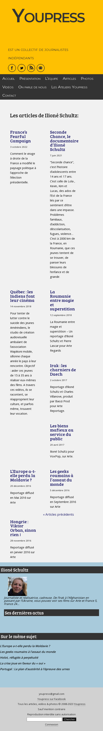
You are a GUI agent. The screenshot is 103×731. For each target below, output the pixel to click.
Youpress (48, 15)
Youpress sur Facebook (51, 699)
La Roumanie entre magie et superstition (62, 300)
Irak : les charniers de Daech (63, 370)
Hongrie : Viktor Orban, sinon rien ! (23, 528)
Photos (87, 78)
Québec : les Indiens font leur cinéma (22, 296)
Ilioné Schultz (14, 570)
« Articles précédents (58, 514)
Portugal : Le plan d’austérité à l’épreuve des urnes (35, 669)
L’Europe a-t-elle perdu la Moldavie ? (23, 475)
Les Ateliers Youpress (69, 87)
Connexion (51, 724)
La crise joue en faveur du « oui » (22, 663)
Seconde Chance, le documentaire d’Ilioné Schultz (64, 140)
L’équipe (51, 78)
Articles (69, 78)
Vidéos (8, 87)
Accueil (8, 78)
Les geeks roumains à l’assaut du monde (61, 477)
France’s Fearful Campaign (20, 136)
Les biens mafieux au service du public (62, 432)
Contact (9, 95)
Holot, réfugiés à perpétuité (19, 657)
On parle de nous (32, 87)
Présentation (30, 78)
